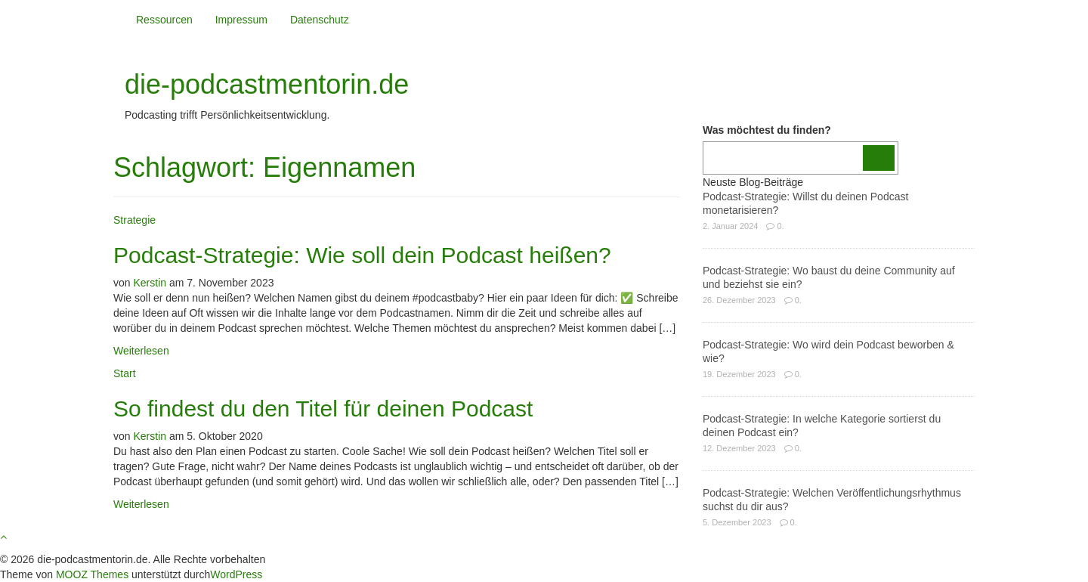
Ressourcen (164, 20)
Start (124, 373)
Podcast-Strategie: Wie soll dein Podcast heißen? (362, 255)
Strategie (134, 220)
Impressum (241, 20)
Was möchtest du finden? (767, 130)
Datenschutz (319, 20)
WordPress (236, 574)
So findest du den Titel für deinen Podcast (323, 408)
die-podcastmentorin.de (267, 84)
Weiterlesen (141, 351)
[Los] (879, 158)
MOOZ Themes (92, 574)
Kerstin (149, 283)
